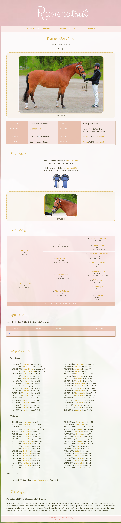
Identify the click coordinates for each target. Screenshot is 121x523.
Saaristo (78, 407)
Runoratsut (99, 137)
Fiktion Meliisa (25, 283)
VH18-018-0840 (35, 129)
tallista (46, 29)
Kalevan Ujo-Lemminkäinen (98, 254)
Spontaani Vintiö (98, 271)
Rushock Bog (79, 364)
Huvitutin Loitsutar (99, 262)
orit (76, 29)
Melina (85, 137)
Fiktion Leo (62, 242)
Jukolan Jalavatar (61, 258)
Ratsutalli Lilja (27, 432)
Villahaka (25, 374)
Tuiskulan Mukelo (62, 274)
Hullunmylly (99, 287)
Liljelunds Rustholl (29, 427)
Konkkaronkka (80, 383)
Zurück (77, 446)
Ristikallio (26, 386)
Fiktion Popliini (98, 245)
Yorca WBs (79, 453)
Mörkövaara (27, 444)
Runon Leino (25, 250)
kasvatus (91, 29)
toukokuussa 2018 (70, 168)
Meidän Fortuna (98, 280)
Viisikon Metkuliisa (62, 291)
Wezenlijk (78, 366)
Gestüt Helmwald (28, 369)
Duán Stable (27, 422)
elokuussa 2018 (72, 161)
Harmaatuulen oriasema (41, 480)
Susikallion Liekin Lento (98, 238)
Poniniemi (25, 393)
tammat (62, 29)
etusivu (30, 29)
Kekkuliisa (99, 295)
